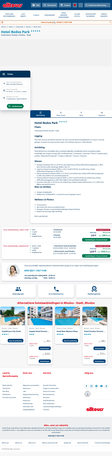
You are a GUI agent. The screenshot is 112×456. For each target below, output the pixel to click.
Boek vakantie (7, 387)
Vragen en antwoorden (51, 390)
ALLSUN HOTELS (77, 15)
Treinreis (46, 411)
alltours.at (5, 441)
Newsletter (27, 399)
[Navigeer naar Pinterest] (96, 388)
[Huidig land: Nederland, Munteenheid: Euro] (80, 5)
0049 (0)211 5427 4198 (35, 272)
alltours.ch (32, 441)
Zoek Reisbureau (48, 402)
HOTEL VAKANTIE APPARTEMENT (63, 15)
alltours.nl (18, 441)
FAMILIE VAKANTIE (103, 15)
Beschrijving (40, 115)
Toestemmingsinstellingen (52, 408)
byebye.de (67, 441)
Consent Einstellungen (102, 441)
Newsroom (26, 402)
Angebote (101, 115)
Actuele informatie (49, 387)
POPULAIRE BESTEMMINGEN (9, 15)
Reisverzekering (48, 396)
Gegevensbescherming (30, 396)
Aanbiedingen (45, 350)
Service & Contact (49, 393)
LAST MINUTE (23, 15)
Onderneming (27, 405)
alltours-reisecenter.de (50, 441)
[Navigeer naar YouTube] (101, 388)
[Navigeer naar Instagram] (91, 388)
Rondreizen (7, 396)
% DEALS (36, 15)
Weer (81, 115)
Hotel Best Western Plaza (67, 333)
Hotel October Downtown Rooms (98, 333)
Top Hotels (6, 390)
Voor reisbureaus (48, 405)
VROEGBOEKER (49, 15)
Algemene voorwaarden (31, 387)
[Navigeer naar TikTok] (106, 388)
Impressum (26, 390)
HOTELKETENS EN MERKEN (90, 15)
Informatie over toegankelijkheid (28, 409)
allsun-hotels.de (82, 441)
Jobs (24, 393)
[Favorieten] (75, 5)
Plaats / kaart (60, 115)
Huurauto (46, 399)
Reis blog (6, 393)
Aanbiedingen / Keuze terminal (96, 241)
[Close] (110, 22)
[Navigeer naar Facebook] (86, 388)
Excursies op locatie (9, 399)
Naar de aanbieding (15, 342)
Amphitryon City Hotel (11, 333)
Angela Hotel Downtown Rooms (42, 333)
